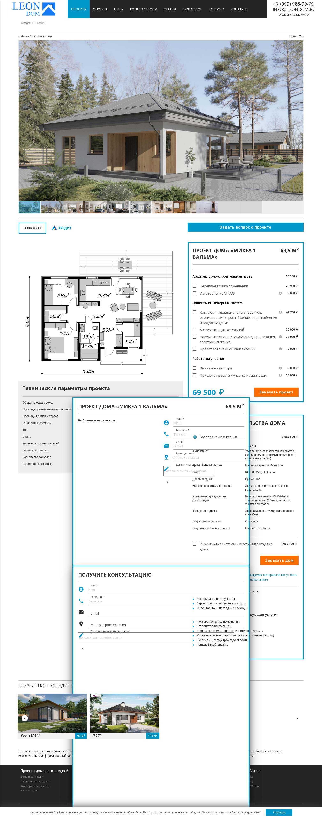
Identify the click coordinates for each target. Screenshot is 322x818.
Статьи (170, 9)
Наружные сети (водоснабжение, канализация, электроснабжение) (238, 337)
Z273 (97, 735)
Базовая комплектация (218, 437)
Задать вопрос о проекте (245, 227)
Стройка (100, 9)
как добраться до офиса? (294, 8)
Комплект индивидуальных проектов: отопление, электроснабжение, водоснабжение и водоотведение (238, 312)
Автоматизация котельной (222, 329)
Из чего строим (143, 9)
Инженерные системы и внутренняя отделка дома (236, 544)
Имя (94, 585)
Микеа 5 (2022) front (247, 785)
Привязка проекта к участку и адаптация (233, 375)
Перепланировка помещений (224, 286)
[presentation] (109, 653)
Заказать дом (279, 560)
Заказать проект (276, 392)
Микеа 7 (239, 790)
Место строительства (108, 625)
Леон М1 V (30, 735)
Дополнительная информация (110, 631)
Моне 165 (295, 36)
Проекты (78, 9)
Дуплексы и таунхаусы (35, 781)
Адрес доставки (186, 453)
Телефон (182, 430)
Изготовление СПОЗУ (217, 293)
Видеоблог (192, 9)
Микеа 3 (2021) (243, 781)
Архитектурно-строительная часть (222, 276)
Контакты (239, 9)
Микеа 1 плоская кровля (36, 36)
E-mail (179, 441)
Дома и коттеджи (32, 776)
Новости (216, 9)
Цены (118, 9)
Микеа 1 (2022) (243, 776)
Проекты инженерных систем (217, 303)
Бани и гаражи (30, 790)
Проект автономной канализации (227, 349)
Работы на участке (208, 358)
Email (95, 613)
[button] (299, 44)
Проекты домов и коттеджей (44, 770)
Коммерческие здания (35, 785)
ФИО (180, 418)
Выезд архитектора (216, 368)
